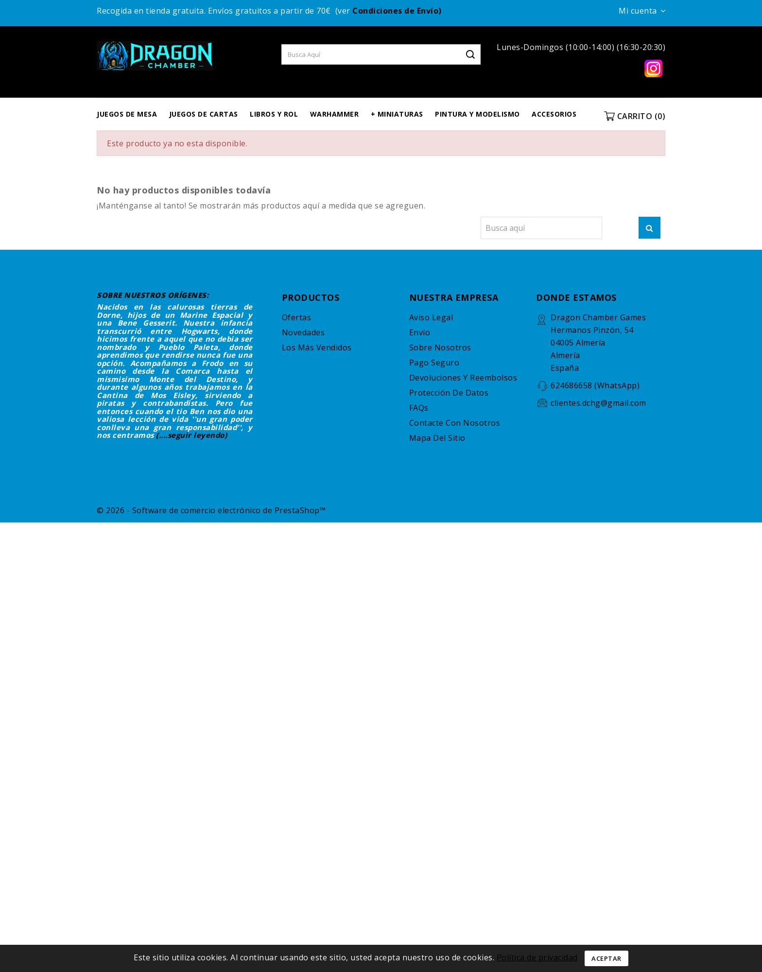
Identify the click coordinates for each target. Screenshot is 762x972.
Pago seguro (434, 362)
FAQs (419, 407)
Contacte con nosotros (455, 422)
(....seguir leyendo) (191, 435)
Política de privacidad (537, 957)
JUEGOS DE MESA (127, 114)
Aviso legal (431, 317)
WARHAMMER (334, 114)
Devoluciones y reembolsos (463, 377)
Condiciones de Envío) (397, 10)
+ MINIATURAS (397, 114)
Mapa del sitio (437, 438)
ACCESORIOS (554, 114)
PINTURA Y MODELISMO (477, 114)
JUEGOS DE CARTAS (203, 114)
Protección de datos (449, 392)
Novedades (303, 332)
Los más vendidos (317, 347)
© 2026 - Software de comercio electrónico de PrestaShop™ (211, 510)
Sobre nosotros (440, 347)
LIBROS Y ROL (274, 114)
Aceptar (606, 958)
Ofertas (297, 317)
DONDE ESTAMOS (576, 297)
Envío (420, 332)
